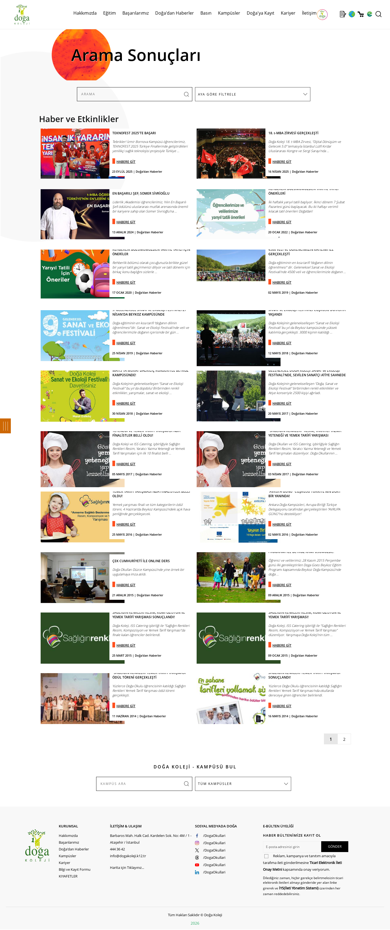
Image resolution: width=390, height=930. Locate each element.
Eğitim (109, 13)
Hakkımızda (85, 13)
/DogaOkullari (214, 835)
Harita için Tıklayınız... (127, 867)
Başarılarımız (135, 13)
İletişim (309, 13)
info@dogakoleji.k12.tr (128, 855)
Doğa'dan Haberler (174, 13)
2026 (195, 923)
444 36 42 (117, 849)
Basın (206, 13)
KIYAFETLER (68, 876)
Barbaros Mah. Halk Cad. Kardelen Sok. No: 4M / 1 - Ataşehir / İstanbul (150, 839)
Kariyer (288, 13)
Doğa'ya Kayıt (260, 13)
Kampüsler (229, 13)
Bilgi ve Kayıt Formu (74, 869)
